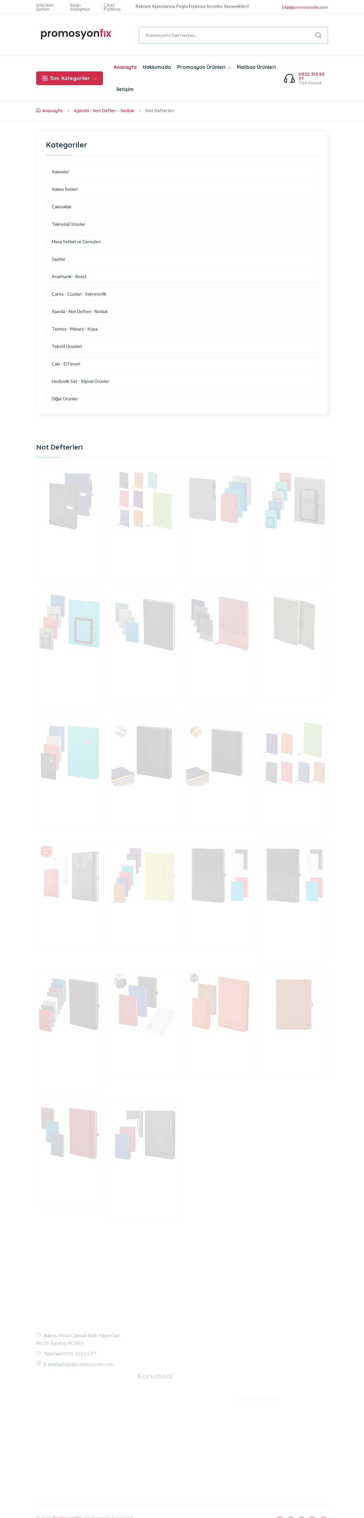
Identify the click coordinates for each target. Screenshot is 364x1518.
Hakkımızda (157, 67)
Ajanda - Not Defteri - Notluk (104, 110)
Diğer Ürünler (65, 398)
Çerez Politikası (112, 7)
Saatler (59, 259)
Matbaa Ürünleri (256, 67)
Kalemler (60, 171)
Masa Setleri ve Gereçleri (76, 241)
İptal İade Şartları (44, 7)
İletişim (124, 89)
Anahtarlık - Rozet (69, 276)
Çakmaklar (62, 206)
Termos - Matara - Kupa (75, 328)
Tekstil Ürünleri (67, 346)
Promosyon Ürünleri (204, 67)
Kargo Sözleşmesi (80, 7)
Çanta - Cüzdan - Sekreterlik (79, 293)
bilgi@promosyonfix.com (305, 7)
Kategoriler (69, 78)
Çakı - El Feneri (66, 363)
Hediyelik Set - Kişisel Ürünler (80, 381)
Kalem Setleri (65, 189)
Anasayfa (125, 67)
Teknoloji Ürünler (68, 224)
